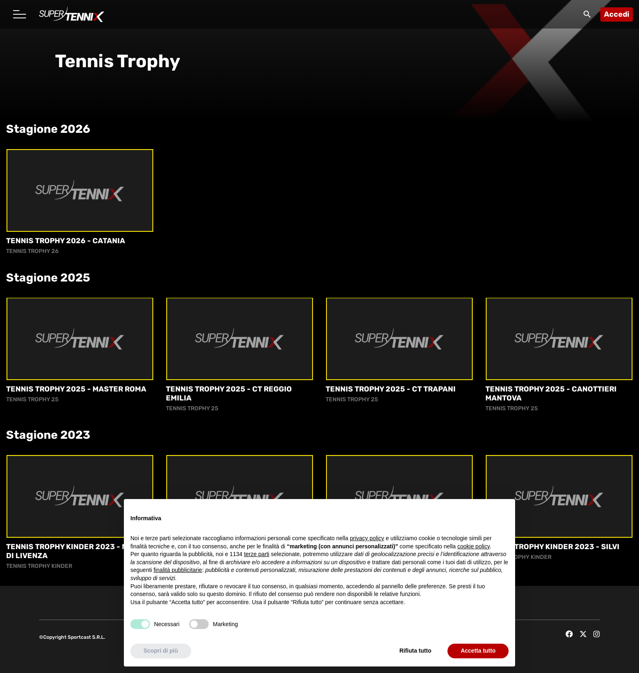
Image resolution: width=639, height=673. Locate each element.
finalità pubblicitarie (178, 570)
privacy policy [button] (367, 538)
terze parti (256, 554)
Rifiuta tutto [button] (415, 650)
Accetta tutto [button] (478, 650)
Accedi (616, 14)
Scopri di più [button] (160, 650)
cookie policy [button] (473, 546)
